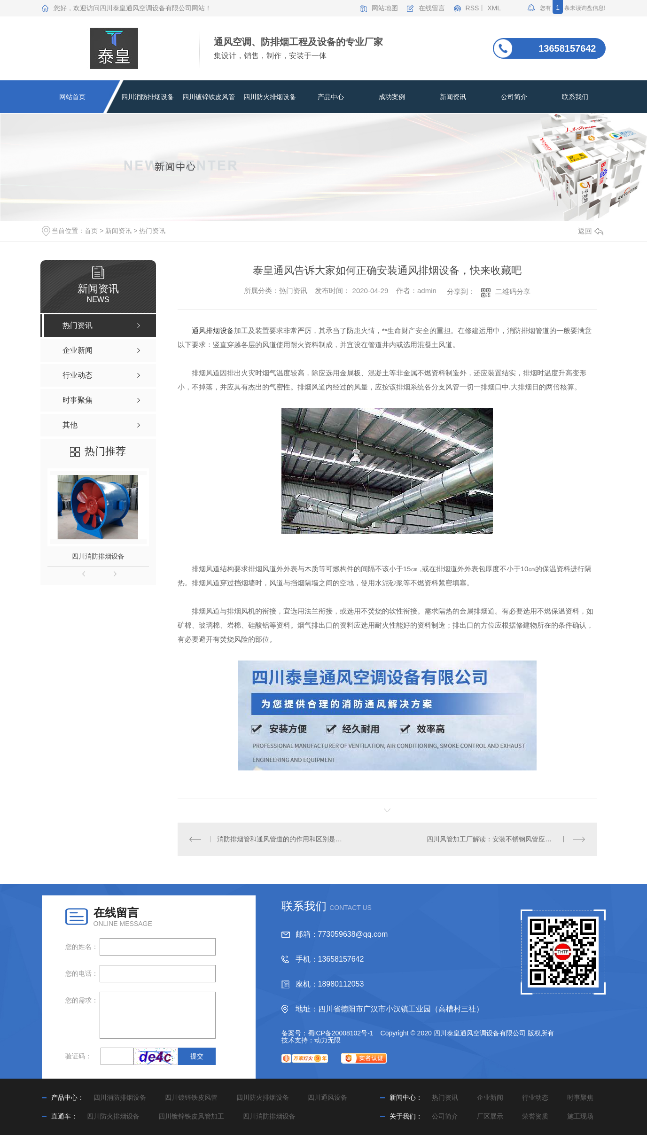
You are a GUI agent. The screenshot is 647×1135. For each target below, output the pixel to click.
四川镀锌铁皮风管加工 (191, 1116)
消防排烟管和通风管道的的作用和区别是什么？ (282, 839)
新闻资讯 (453, 97)
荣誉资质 (535, 1116)
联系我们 (575, 97)
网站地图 (385, 8)
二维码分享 (512, 291)
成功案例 (392, 97)
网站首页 (72, 97)
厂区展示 (490, 1116)
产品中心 (331, 97)
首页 (91, 230)
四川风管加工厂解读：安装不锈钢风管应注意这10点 (503, 839)
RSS (472, 8)
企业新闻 (490, 1097)
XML (494, 8)
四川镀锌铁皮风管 (208, 97)
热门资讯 (152, 230)
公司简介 (514, 97)
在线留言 (432, 8)
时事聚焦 (580, 1097)
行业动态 (535, 1097)
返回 (590, 231)
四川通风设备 (327, 1097)
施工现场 (580, 1116)
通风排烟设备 (213, 330)
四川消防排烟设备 (147, 97)
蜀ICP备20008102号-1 (341, 1033)
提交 (196, 1056)
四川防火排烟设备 (269, 97)
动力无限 (327, 1040)
